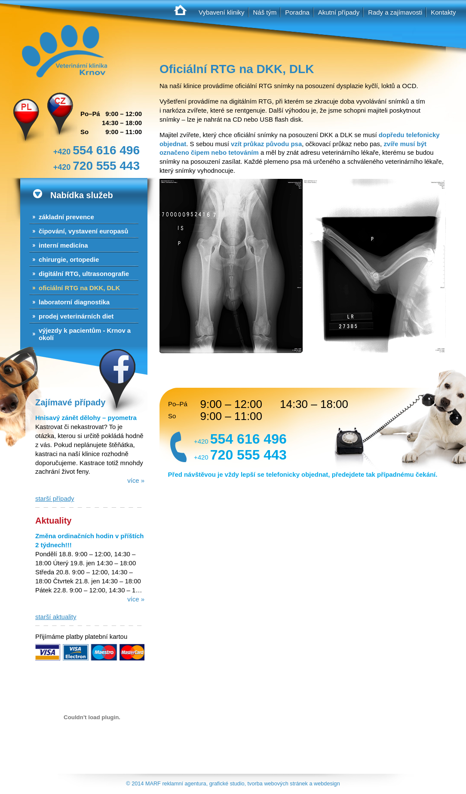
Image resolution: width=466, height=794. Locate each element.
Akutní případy (338, 12)
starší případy (54, 498)
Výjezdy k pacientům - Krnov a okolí (85, 334)
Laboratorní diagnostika (74, 302)
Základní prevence (66, 217)
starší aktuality (55, 616)
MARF (153, 784)
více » (135, 480)
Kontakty (443, 12)
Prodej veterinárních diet (76, 316)
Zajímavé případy (70, 402)
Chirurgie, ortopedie (69, 259)
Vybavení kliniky (222, 12)
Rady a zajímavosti (395, 12)
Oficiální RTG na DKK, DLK (79, 287)
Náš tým (265, 12)
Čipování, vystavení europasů (83, 231)
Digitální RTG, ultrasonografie (84, 273)
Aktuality (53, 520)
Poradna (297, 12)
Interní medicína (63, 245)
